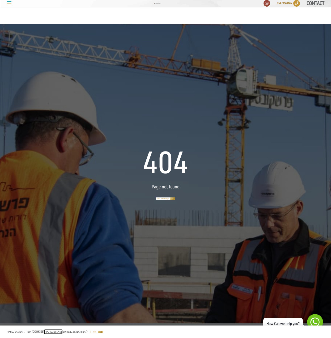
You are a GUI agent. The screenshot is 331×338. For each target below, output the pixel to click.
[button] (9, 12)
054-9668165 (284, 12)
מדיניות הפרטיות (53, 331)
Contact (315, 12)
